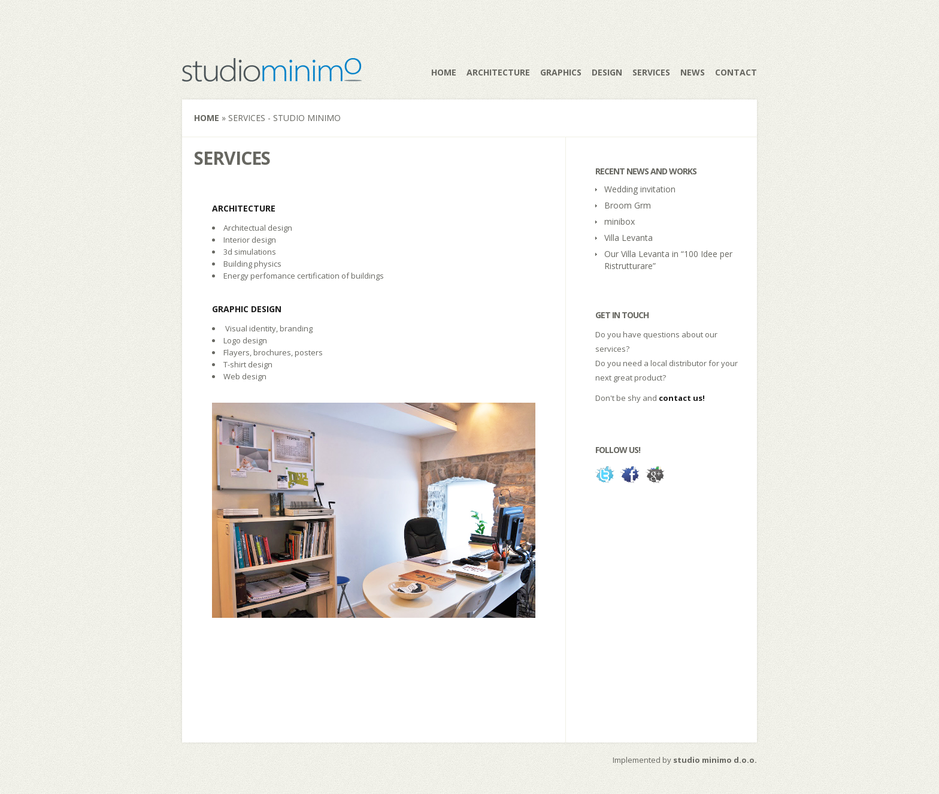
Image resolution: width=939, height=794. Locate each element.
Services (651, 72)
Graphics (560, 72)
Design (607, 72)
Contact (736, 72)
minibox (619, 221)
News (692, 72)
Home (443, 72)
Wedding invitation (640, 189)
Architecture (498, 72)
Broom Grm (627, 205)
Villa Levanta (628, 237)
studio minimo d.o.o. (715, 759)
